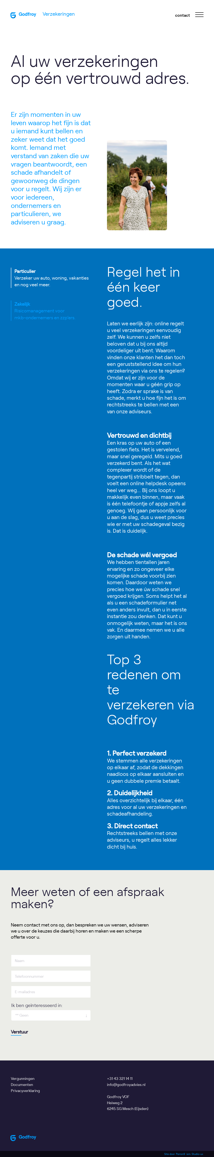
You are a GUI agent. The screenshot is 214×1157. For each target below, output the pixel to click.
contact (182, 15)
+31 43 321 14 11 (119, 1078)
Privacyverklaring (25, 1090)
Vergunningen (22, 1078)
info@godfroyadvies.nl (126, 1084)
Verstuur (19, 1032)
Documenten (22, 1084)
